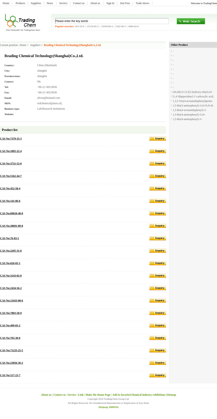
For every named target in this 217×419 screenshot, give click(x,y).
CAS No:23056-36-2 (11, 362)
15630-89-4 (107, 26)
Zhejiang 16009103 (109, 407)
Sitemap (171, 394)
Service (63, 3)
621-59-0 (79, 26)
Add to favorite (121, 394)
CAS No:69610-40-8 (11, 213)
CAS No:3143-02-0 (11, 275)
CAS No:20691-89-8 (11, 225)
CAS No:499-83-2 (10, 325)
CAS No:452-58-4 (10, 188)
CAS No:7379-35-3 (11, 138)
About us (95, 3)
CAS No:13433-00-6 (11, 300)
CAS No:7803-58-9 (11, 313)
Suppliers (36, 3)
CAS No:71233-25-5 (11, 350)
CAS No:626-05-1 (10, 263)
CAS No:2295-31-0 (11, 250)
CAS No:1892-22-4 (11, 151)
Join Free (125, 3)
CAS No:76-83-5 (9, 238)
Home (6, 3)
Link (81, 394)
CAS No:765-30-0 (10, 338)
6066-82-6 (133, 26)
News (50, 3)
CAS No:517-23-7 (10, 375)
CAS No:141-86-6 (10, 200)
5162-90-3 (120, 26)
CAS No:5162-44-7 (11, 176)
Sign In (110, 3)
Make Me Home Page (97, 394)
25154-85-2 (92, 26)
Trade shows (142, 3)
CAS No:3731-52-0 (11, 163)
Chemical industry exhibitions (148, 394)
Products (20, 3)
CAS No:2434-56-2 (11, 288)
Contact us (79, 3)
